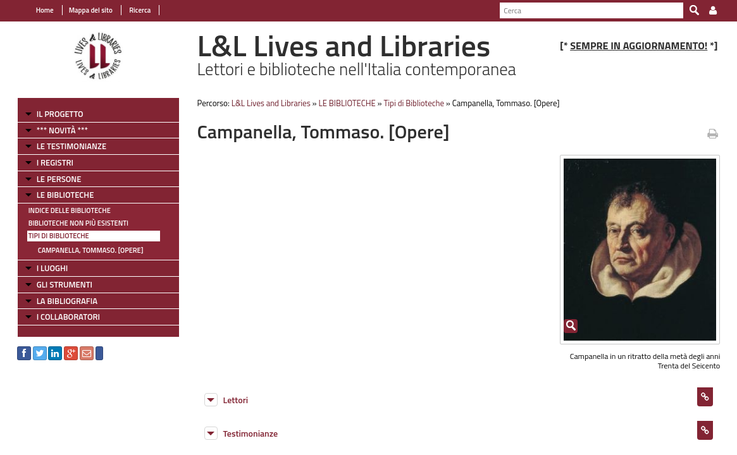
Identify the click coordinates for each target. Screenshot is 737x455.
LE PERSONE (51, 179)
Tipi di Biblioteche (51, 236)
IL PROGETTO (52, 113)
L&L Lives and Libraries (267, 103)
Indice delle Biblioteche (62, 210)
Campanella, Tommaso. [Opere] (83, 250)
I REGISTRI (47, 162)
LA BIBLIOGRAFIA (59, 300)
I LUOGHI (45, 268)
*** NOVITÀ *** (54, 130)
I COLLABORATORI (60, 316)
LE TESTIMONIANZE (64, 146)
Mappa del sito (83, 10)
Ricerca (132, 10)
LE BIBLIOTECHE (58, 194)
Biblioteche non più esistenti (71, 223)
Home (37, 10)
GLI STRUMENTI (57, 284)
